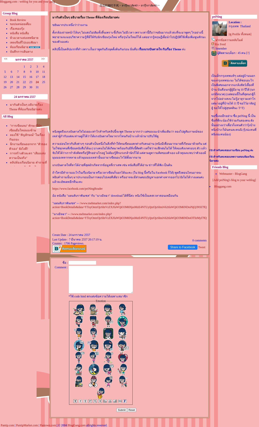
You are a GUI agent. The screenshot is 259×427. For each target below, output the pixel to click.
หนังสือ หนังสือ (19, 33)
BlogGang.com (76, 425)
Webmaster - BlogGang (233, 173)
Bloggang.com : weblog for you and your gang (27, 1)
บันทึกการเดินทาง (21, 51)
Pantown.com (48, 425)
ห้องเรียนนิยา (19, 47)
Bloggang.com (222, 186)
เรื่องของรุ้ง (17, 28)
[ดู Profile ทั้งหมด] (240, 34)
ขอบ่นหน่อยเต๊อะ (20, 24)
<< (5, 58)
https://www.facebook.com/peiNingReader (77, 188)
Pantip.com (7, 425)
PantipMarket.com (27, 425)
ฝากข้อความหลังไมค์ (229, 40)
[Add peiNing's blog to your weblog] (234, 180)
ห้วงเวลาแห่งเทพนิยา (24, 37)
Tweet (201, 247)
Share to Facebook (182, 247)
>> (43, 58)
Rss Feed (220, 44)
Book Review (18, 20)
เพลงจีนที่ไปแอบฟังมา (24, 42)
